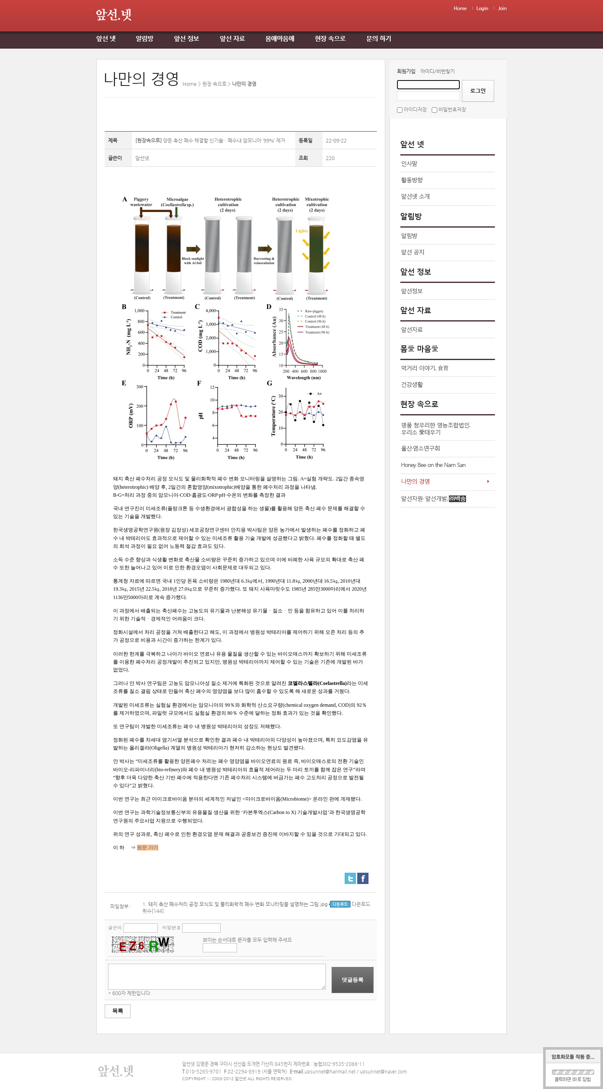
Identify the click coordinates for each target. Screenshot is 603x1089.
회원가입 (406, 71)
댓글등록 (352, 980)
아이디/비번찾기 (437, 71)
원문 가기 (147, 847)
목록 (117, 1011)
